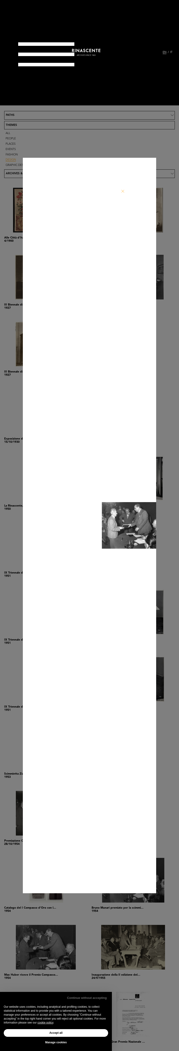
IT (171, 52)
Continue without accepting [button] (87, 998)
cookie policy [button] (45, 1022)
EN (164, 52)
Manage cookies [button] (56, 1042)
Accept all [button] (56, 1032)
